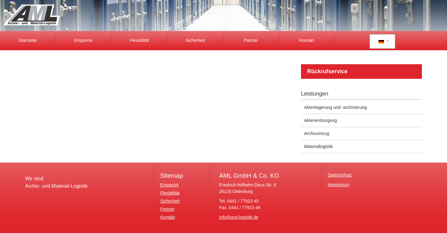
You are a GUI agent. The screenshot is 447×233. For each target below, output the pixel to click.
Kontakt (306, 40)
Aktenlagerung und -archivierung (335, 107)
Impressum (338, 184)
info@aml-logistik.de (238, 217)
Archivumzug (316, 133)
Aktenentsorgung (320, 120)
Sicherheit (195, 40)
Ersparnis (83, 40)
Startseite (28, 40)
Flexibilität (139, 40)
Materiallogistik (318, 146)
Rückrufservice (327, 71)
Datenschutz (340, 175)
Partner (251, 40)
